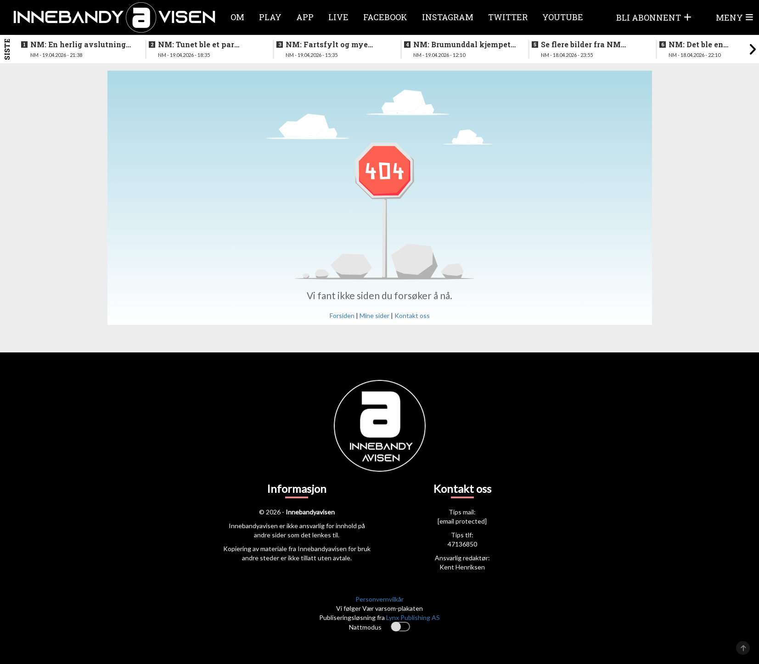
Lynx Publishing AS (413, 617)
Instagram (447, 16)
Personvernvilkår (379, 599)
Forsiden (342, 315)
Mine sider (374, 315)
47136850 (462, 544)
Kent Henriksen (462, 567)
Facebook (385, 16)
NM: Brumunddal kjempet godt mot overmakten (462, 44)
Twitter (508, 16)
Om (237, 16)
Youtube (562, 16)
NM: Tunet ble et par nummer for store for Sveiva (197, 44)
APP (305, 16)
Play (270, 16)
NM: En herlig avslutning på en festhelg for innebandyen (78, 44)
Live (338, 16)
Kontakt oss (412, 315)
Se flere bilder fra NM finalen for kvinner (581, 44)
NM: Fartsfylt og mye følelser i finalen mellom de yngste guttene (332, 44)
